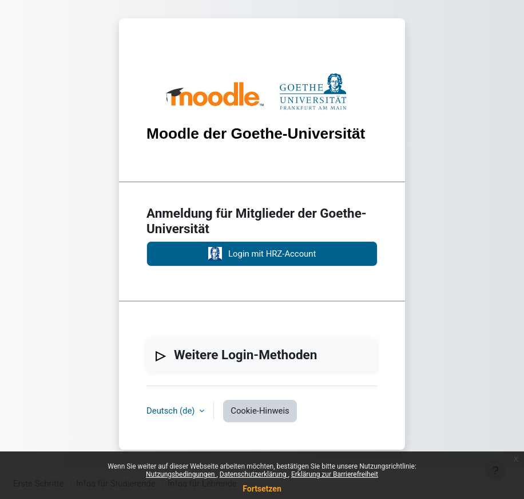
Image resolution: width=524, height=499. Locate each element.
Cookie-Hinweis (260, 411)
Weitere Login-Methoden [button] (245, 354)
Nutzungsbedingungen (181, 474)
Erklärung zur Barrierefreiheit (334, 474)
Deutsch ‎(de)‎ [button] (171, 411)
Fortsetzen (262, 488)
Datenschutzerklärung (254, 474)
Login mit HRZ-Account (262, 254)
